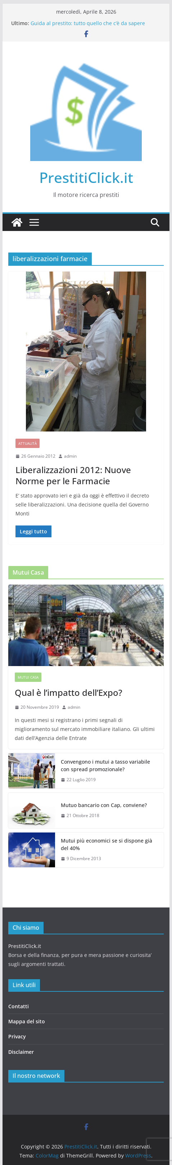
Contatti (18, 1006)
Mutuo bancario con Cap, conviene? (104, 805)
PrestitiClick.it (86, 177)
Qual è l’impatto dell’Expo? (68, 692)
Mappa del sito (26, 1021)
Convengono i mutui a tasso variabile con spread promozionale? (105, 765)
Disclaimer (21, 1051)
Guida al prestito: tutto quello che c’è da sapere (88, 23)
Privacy (17, 1036)
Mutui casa (28, 677)
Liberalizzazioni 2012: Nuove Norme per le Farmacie (73, 475)
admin (70, 456)
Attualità (27, 443)
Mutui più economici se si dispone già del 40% (106, 844)
